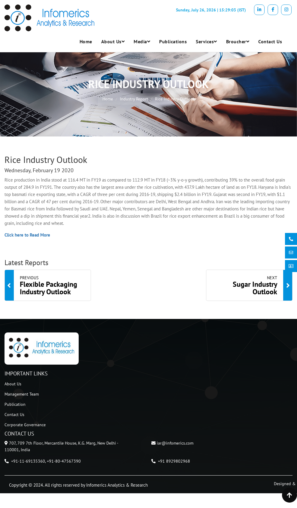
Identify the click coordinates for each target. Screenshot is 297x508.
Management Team (22, 394)
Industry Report (134, 99)
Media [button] (142, 41)
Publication (15, 404)
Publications (173, 41)
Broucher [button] (238, 41)
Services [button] (206, 41)
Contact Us (270, 41)
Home (86, 41)
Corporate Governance (25, 424)
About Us (13, 384)
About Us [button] (113, 41)
